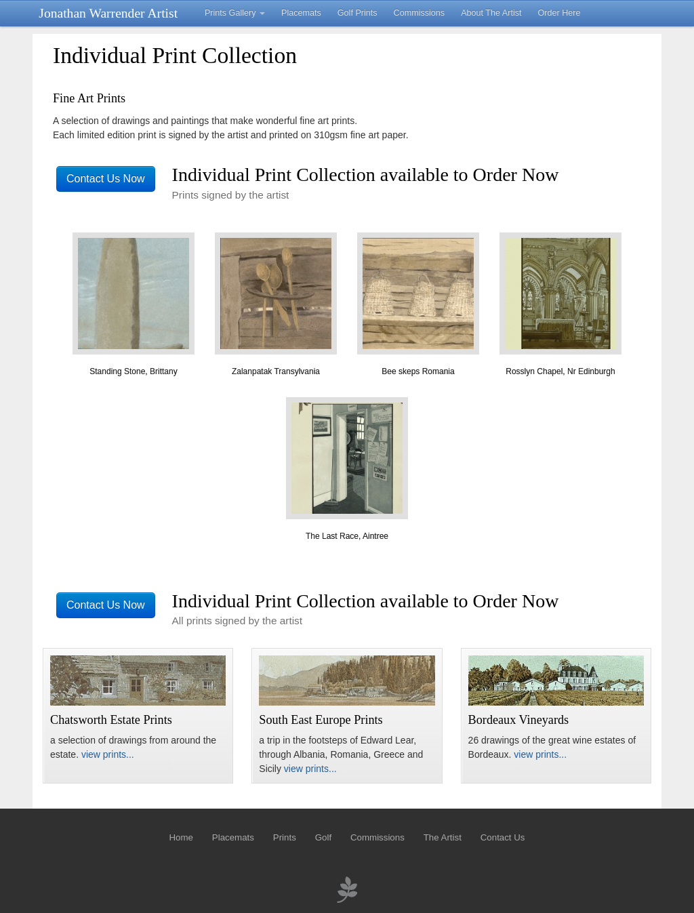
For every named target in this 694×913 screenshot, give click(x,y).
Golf (323, 837)
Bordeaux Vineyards (518, 720)
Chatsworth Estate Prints (111, 720)
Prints (284, 837)
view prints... (107, 754)
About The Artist (491, 13)
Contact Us (503, 837)
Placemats (301, 13)
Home (180, 837)
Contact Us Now (105, 178)
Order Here (559, 13)
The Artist (443, 837)
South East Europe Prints (320, 720)
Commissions (419, 13)
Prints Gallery (235, 13)
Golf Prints (357, 13)
